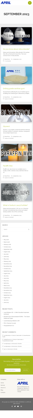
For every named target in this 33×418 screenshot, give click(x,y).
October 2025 (7, 247)
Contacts (3, 392)
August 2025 (7, 251)
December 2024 (8, 263)
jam (5, 349)
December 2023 (8, 288)
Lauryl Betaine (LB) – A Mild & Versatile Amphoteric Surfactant (16, 313)
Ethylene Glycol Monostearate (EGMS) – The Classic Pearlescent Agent (17, 317)
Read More (6, 59)
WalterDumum (7, 339)
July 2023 (6, 300)
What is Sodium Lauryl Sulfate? (15, 205)
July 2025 (6, 254)
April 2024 (6, 283)
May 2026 (6, 239)
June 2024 (6, 278)
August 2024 (7, 273)
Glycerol (6, 126)
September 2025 (8, 249)
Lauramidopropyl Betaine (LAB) (12, 320)
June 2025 (6, 256)
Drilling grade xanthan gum (14, 88)
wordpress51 (7, 335)
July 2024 (6, 276)
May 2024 (6, 280)
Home (2, 382)
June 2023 (6, 302)
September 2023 (8, 295)
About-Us (3, 387)
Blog (2, 390)
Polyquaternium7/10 (9, 325)
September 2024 (8, 271)
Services (3, 385)
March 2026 (7, 242)
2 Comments (8, 61)
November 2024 (8, 266)
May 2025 (6, 259)
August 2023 (7, 297)
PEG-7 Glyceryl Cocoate (10, 323)
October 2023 (7, 292)
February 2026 (7, 244)
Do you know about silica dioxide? (16, 49)
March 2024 (7, 285)
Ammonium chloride (17, 343)
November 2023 (8, 290)
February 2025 (7, 261)
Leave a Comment (9, 98)
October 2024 (7, 268)
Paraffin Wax (8, 166)
